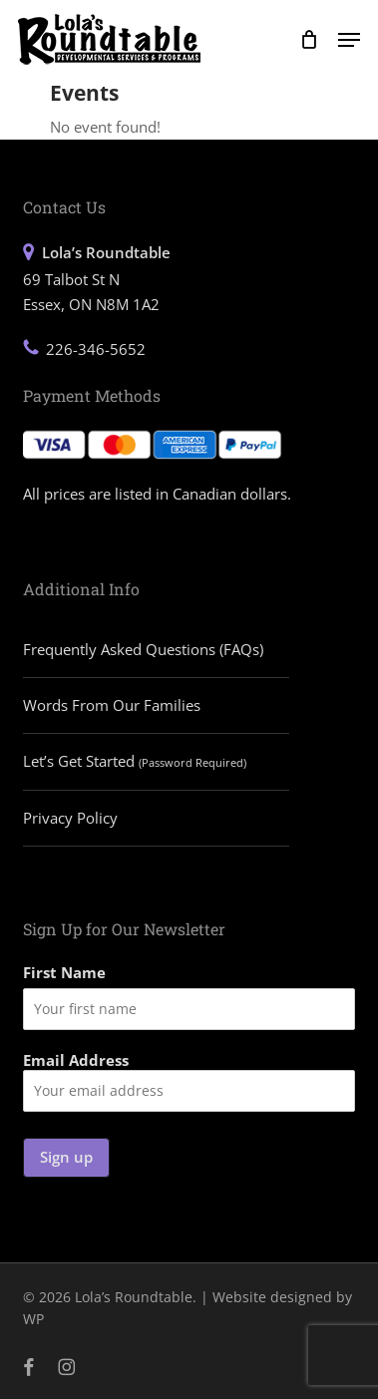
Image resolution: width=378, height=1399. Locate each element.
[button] (349, 40)
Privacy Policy (70, 818)
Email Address (189, 1081)
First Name (64, 972)
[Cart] (308, 39)
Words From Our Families (111, 705)
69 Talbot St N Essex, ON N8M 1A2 (97, 277)
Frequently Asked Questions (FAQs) (143, 649)
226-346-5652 (96, 349)
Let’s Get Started (134, 761)
